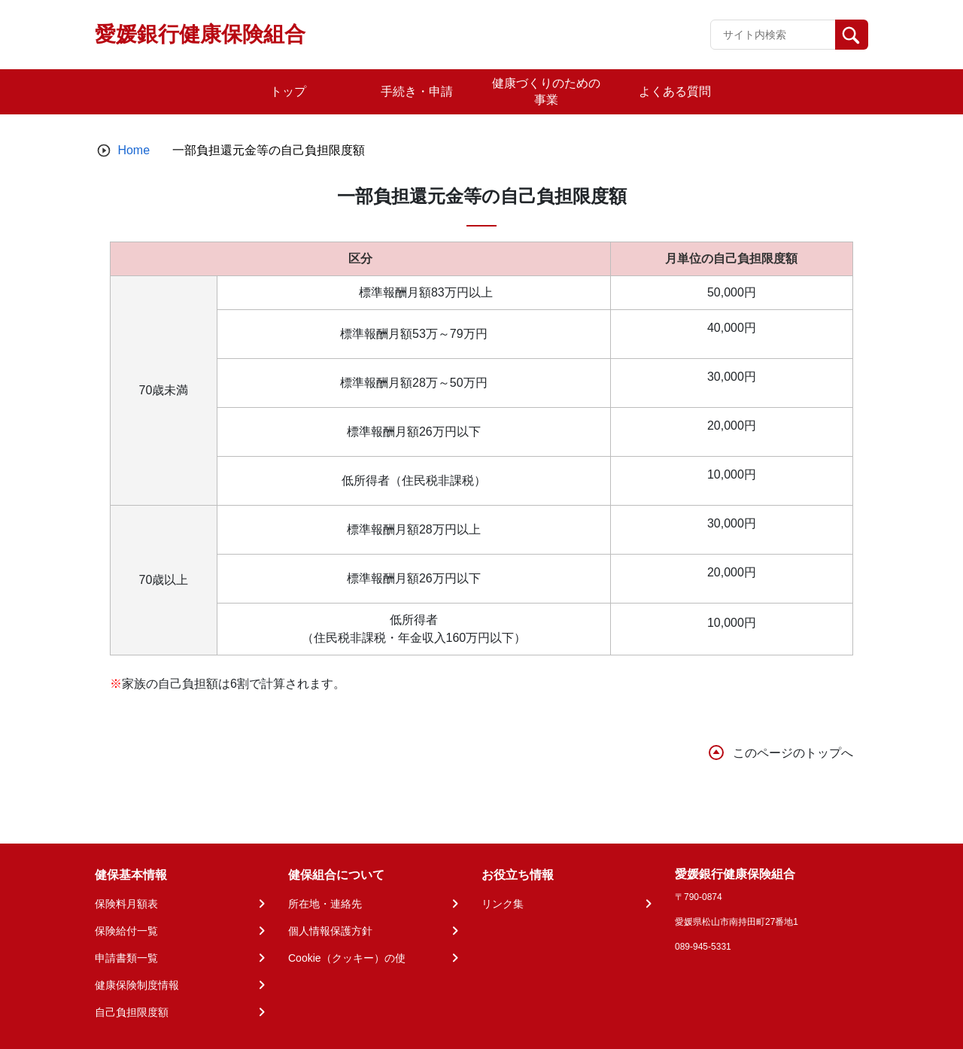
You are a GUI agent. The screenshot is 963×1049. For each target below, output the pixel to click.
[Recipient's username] (773, 35)
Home (133, 150)
